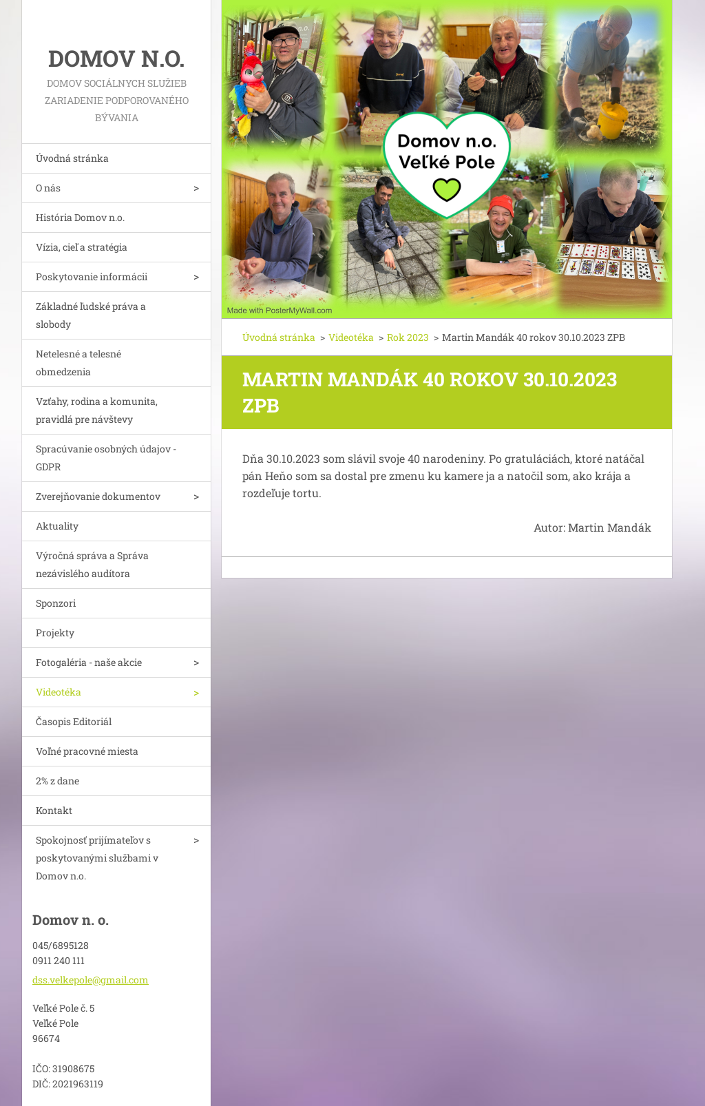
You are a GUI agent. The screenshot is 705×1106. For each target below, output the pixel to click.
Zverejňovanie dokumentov (98, 496)
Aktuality (57, 525)
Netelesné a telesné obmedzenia (78, 362)
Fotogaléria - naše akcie (89, 662)
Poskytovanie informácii (91, 276)
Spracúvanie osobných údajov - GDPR (106, 457)
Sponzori (56, 602)
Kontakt (54, 810)
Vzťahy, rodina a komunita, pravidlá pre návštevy (97, 410)
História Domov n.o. (80, 217)
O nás (48, 187)
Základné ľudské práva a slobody (91, 315)
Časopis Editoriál (74, 721)
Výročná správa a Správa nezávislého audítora (92, 564)
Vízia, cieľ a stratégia (81, 246)
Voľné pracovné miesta (87, 751)
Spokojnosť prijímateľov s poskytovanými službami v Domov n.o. (97, 857)
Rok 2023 (408, 337)
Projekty (55, 632)
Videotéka (58, 691)
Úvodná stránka (72, 158)
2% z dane (57, 780)
